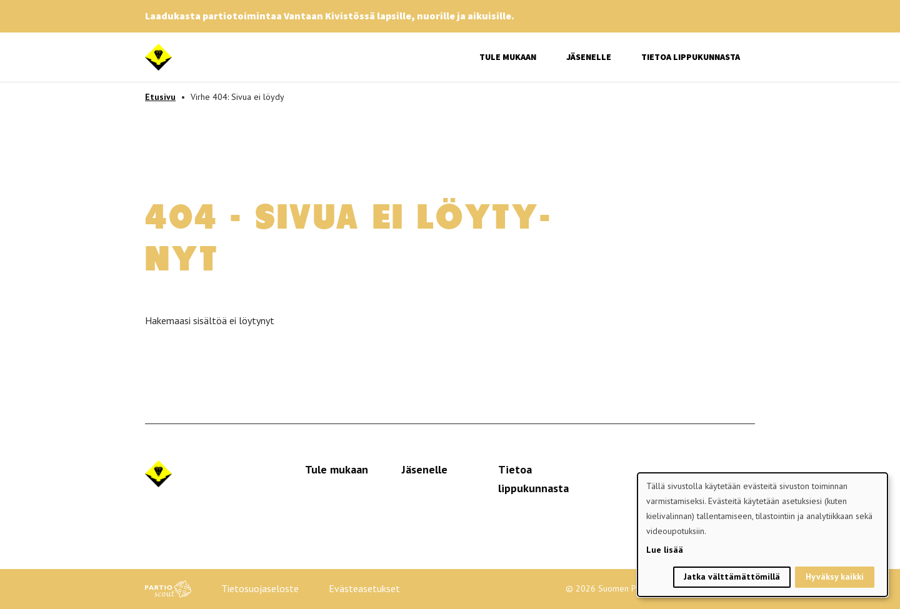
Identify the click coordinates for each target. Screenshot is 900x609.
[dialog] (763, 535)
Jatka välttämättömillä (732, 576)
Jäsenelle (588, 56)
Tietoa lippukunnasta (690, 56)
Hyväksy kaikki (835, 576)
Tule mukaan (507, 56)
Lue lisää (664, 549)
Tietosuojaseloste (260, 588)
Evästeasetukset (364, 588)
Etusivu (160, 96)
